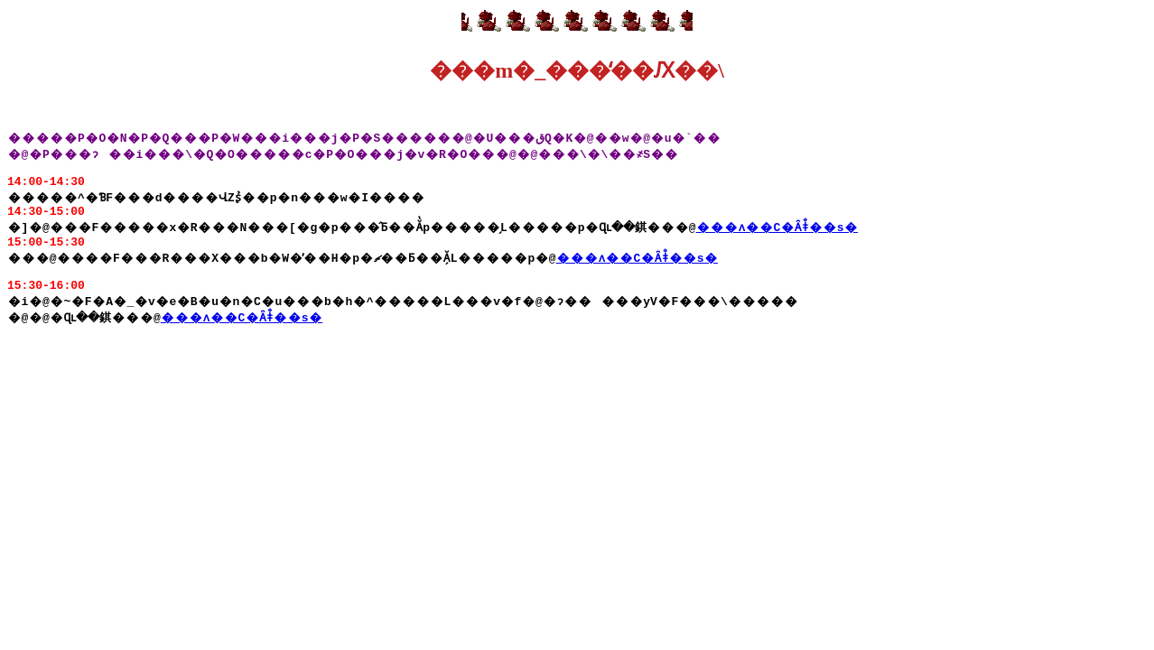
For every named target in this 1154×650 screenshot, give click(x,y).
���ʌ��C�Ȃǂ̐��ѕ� (781, 240)
